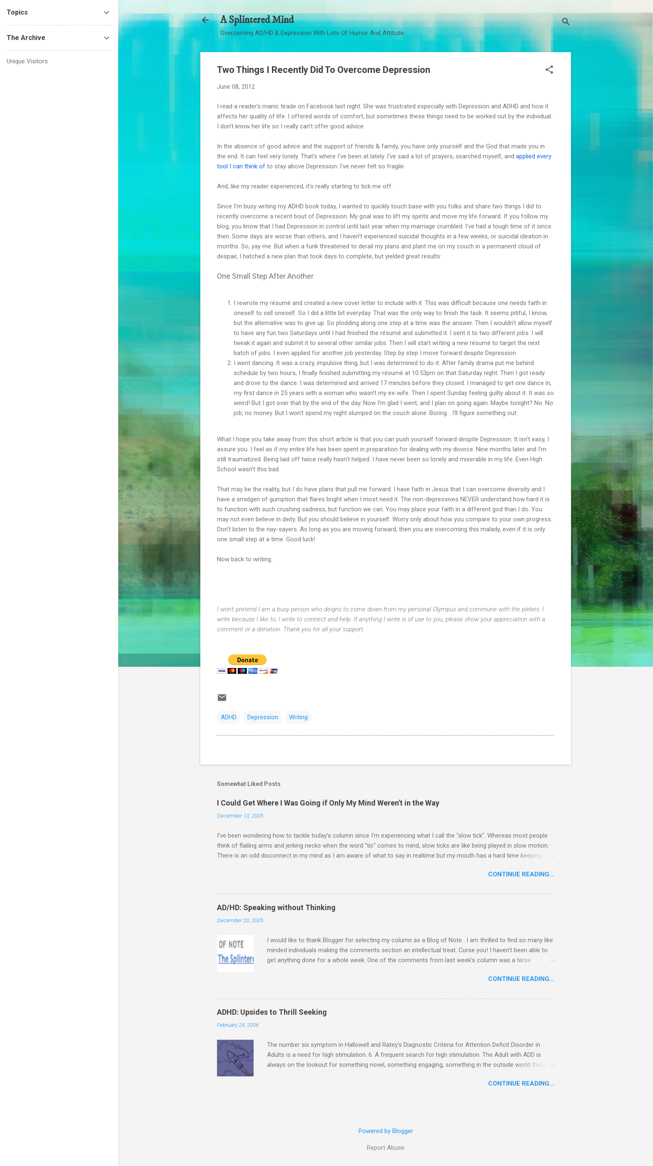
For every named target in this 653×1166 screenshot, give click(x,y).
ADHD (229, 717)
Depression (262, 717)
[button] (549, 70)
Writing (298, 717)
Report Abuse (385, 1147)
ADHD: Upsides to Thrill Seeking (272, 1012)
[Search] (566, 22)
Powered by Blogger (386, 1131)
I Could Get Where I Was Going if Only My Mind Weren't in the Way (328, 802)
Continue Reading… (521, 874)
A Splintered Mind (257, 20)
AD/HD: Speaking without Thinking (276, 907)
